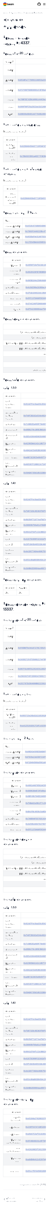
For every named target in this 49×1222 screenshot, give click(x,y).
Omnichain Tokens (39, 1199)
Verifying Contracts (9, 1199)
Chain (5, 12)
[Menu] (44, 4)
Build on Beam (17, 12)
